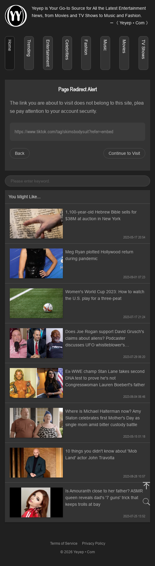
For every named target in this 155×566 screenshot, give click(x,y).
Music (105, 45)
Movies (124, 46)
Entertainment (47, 53)
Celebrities (67, 50)
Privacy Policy (93, 543)
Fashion (86, 47)
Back (19, 153)
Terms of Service (64, 543)
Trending (29, 48)
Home (9, 45)
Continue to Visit (124, 153)
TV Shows (143, 49)
